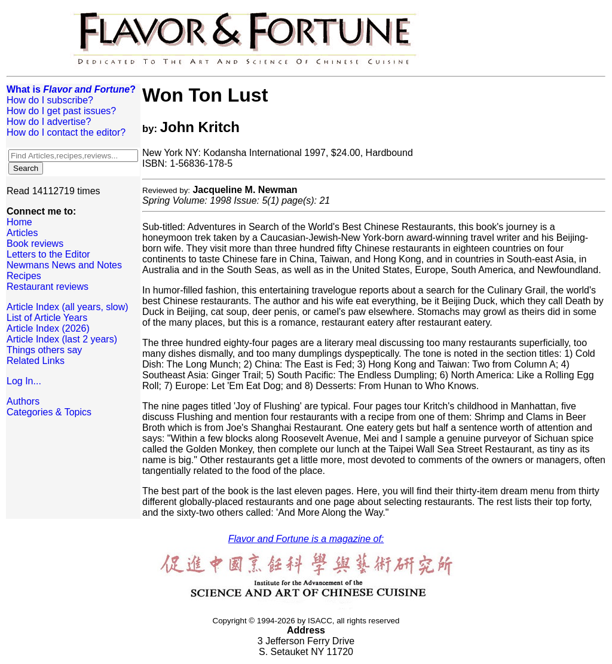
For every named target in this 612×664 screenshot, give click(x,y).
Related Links (36, 361)
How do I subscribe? (50, 100)
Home (19, 222)
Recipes (24, 276)
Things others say (44, 350)
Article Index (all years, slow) (67, 307)
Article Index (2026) (48, 328)
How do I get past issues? (61, 111)
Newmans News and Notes (64, 265)
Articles (22, 233)
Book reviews (35, 243)
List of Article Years (47, 318)
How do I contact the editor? (66, 132)
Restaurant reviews (47, 286)
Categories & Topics (49, 412)
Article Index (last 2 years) (62, 339)
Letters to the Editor (48, 254)
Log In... (24, 381)
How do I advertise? (49, 122)
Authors (23, 401)
